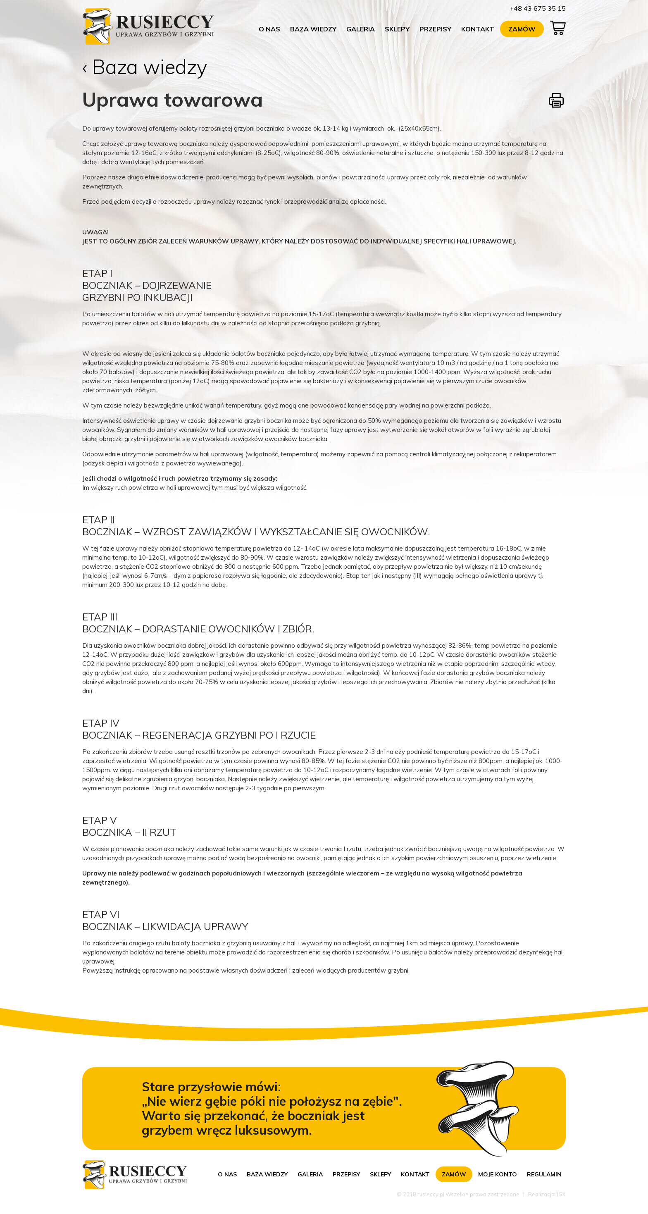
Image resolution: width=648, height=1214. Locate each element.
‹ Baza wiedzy (144, 66)
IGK (561, 1194)
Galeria (360, 29)
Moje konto (497, 1174)
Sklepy (397, 29)
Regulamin (544, 1174)
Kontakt (477, 29)
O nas (269, 29)
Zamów (522, 29)
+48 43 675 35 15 (538, 8)
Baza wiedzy (313, 29)
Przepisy (435, 29)
